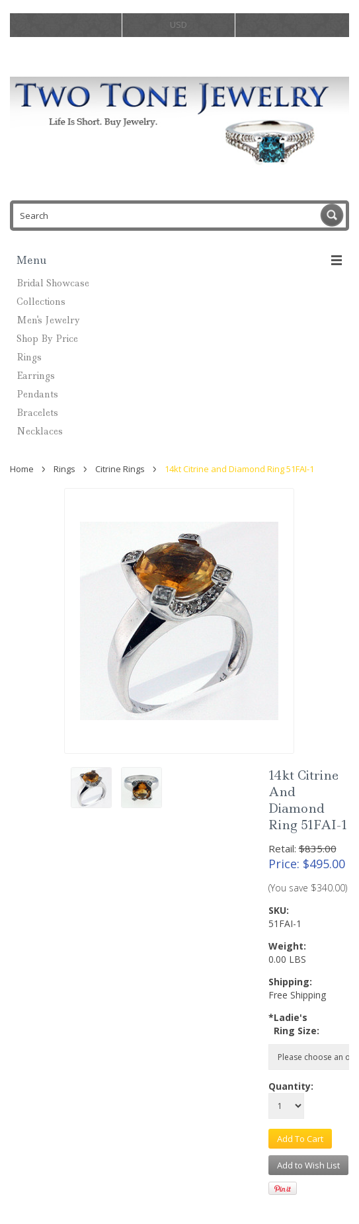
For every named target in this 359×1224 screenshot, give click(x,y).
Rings (29, 357)
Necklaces (40, 431)
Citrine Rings (120, 469)
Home (22, 469)
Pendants (37, 394)
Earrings (36, 376)
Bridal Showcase (53, 283)
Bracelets (37, 413)
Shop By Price (47, 339)
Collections (41, 301)
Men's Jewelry (48, 320)
